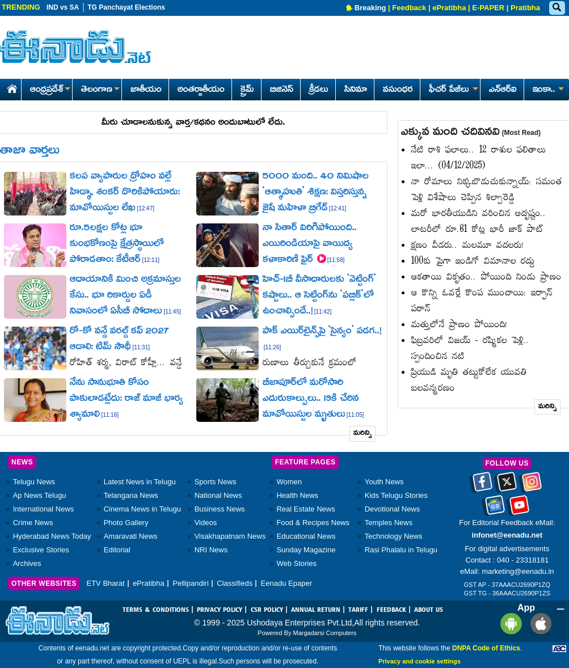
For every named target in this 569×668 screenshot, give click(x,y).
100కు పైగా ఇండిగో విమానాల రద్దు (473, 262)
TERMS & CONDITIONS (156, 610)
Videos (206, 522)
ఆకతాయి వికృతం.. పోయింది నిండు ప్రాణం (486, 277)
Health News (297, 495)
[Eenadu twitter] (507, 485)
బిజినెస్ (281, 90)
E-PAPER (488, 7)
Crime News (33, 522)
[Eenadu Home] (10, 87)
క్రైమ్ (247, 90)
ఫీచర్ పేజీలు (452, 90)
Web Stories (296, 563)
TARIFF (358, 610)
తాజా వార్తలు (30, 151)
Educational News (305, 536)
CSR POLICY (267, 610)
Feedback (409, 7)
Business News (220, 509)
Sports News (216, 481)
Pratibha (525, 7)
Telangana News (131, 495)
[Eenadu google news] (495, 508)
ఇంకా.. (547, 90)
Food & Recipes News (312, 522)
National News (218, 495)
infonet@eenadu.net (506, 535)
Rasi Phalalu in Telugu (401, 550)
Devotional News (392, 509)
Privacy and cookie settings (419, 661)
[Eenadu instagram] (532, 485)
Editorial (117, 550)
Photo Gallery (126, 522)
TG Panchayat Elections (126, 7)
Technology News (394, 536)
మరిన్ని (362, 433)
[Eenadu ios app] (538, 623)
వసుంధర (398, 90)
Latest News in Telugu (140, 481)
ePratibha (449, 7)
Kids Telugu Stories (396, 495)
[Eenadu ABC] (559, 648)
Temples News (389, 522)
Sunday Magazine (305, 550)
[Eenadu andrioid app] (509, 623)
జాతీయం (146, 90)
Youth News (384, 481)
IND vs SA (63, 7)
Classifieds (234, 583)
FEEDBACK (391, 610)
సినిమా (355, 90)
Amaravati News (131, 536)
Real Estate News (305, 509)
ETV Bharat (105, 583)
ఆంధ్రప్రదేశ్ (50, 90)
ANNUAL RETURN (315, 610)
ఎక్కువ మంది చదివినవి (471, 132)
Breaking (370, 7)
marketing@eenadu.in (518, 571)
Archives (27, 563)
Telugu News (34, 481)
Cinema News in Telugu (142, 509)
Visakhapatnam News (230, 536)
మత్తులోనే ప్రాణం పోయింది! (459, 325)
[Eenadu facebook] (482, 485)
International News (43, 509)
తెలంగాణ (100, 90)
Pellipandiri (190, 583)
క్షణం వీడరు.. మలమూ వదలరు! (467, 246)
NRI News (211, 550)
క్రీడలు (318, 90)
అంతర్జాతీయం (201, 90)
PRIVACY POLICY (219, 610)
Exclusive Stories (41, 550)
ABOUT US (428, 610)
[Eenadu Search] (556, 8)
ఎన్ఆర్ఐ (503, 90)
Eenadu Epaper (286, 583)
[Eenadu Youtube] (519, 508)
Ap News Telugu (39, 495)
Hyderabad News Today (52, 536)
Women (289, 481)
